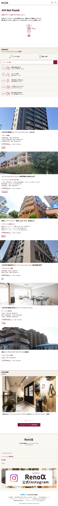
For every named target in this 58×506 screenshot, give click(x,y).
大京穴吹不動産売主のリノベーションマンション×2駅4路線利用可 (22, 265)
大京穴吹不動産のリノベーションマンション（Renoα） (19, 132)
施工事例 (4, 460)
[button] (1, 396)
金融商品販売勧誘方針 (18, 500)
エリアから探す (16, 56)
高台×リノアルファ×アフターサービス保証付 (15, 352)
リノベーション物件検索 (7, 456)
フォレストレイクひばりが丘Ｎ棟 (10, 179)
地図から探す (44, 56)
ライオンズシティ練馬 (7, 268)
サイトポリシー (13, 498)
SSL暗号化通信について (44, 497)
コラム (3, 463)
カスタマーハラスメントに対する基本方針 (35, 500)
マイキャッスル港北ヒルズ (8, 224)
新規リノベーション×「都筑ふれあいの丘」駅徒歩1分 (18, 221)
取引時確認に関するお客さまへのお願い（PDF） (25, 497)
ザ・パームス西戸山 (7, 311)
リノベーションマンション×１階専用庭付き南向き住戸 (18, 176)
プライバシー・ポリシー (24, 498)
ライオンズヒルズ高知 (7, 355)
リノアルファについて (7, 453)
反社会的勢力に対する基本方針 (39, 498)
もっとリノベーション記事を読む (29, 424)
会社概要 (11, 497)
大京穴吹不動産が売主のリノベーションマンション (17, 308)
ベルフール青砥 (5, 135)
